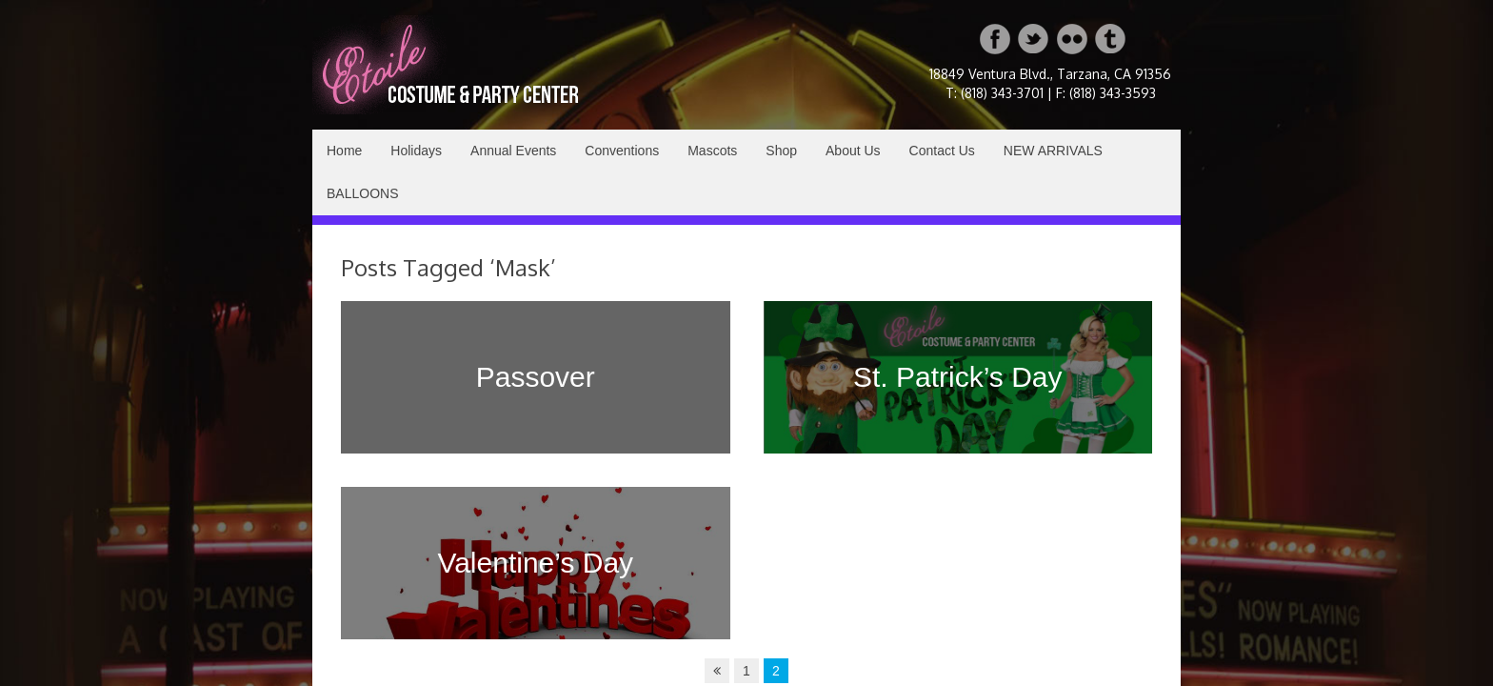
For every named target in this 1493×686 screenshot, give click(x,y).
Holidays (416, 150)
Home (344, 150)
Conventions (622, 150)
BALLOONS (362, 193)
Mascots (712, 150)
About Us (853, 150)
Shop (781, 150)
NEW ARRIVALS (1053, 150)
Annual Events (513, 150)
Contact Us (942, 150)
